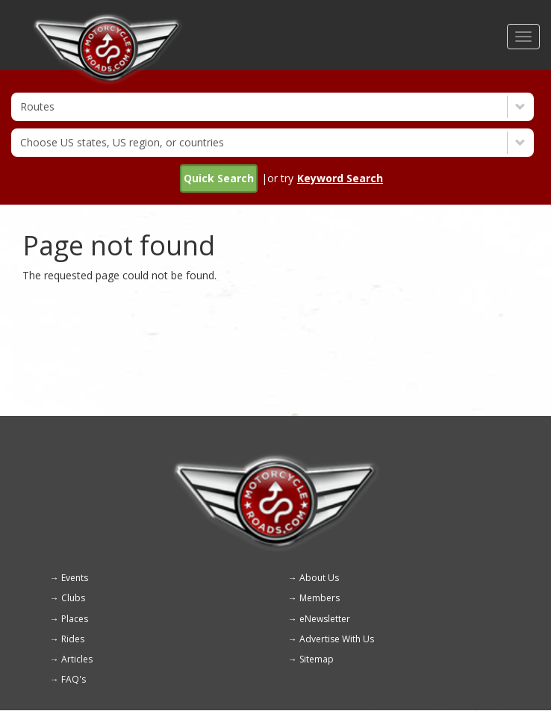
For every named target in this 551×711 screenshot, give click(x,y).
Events (74, 577)
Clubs (73, 598)
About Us (319, 577)
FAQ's (73, 679)
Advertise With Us (336, 639)
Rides (72, 639)
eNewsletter (324, 618)
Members (319, 598)
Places (74, 618)
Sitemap (316, 659)
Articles (77, 659)
